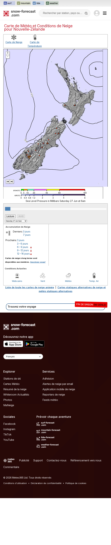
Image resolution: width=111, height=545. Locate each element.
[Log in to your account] (97, 13)
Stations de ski (12, 378)
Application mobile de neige (58, 389)
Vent (42, 281)
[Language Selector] (23, 356)
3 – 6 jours (22, 243)
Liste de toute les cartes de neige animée (29, 287)
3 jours (26, 231)
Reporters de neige (53, 394)
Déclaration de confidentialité (46, 483)
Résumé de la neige (15, 389)
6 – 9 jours (22, 247)
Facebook (9, 423)
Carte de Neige (13, 42)
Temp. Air (94, 281)
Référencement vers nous (85, 460)
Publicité (24, 460)
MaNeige (8, 405)
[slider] (7, 209)
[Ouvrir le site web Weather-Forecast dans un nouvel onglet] (52, 3)
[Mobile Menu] (105, 13)
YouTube (8, 439)
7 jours (26, 234)
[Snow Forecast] (19, 13)
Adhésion (48, 378)
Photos (7, 400)
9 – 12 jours (23, 250)
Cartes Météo (11, 384)
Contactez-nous (56, 460)
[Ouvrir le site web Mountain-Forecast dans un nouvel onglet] (24, 3)
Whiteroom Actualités (16, 394)
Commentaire (11, 467)
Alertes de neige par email (57, 384)
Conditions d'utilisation (15, 483)
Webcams (17, 281)
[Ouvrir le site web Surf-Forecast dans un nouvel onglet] (9, 3)
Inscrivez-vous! (38, 262)
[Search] (86, 13)
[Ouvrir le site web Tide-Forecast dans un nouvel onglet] (38, 3)
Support (38, 460)
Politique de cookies (75, 483)
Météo (68, 281)
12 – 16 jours (23, 253)
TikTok (7, 434)
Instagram (9, 429)
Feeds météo (50, 400)
